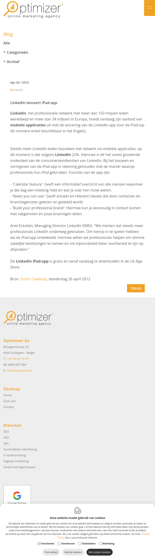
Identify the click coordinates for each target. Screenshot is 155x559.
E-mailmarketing (14, 455)
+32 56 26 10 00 (17, 359)
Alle (6, 43)
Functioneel (47, 543)
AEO (6, 437)
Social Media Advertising (20, 449)
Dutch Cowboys (33, 279)
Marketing (108, 543)
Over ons (9, 401)
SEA (6, 443)
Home (7, 395)
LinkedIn (18, 90)
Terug (135, 288)
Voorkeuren (68, 543)
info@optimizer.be (19, 370)
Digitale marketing (16, 461)
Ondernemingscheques (19, 467)
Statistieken (88, 543)
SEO (6, 431)
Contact (8, 407)
